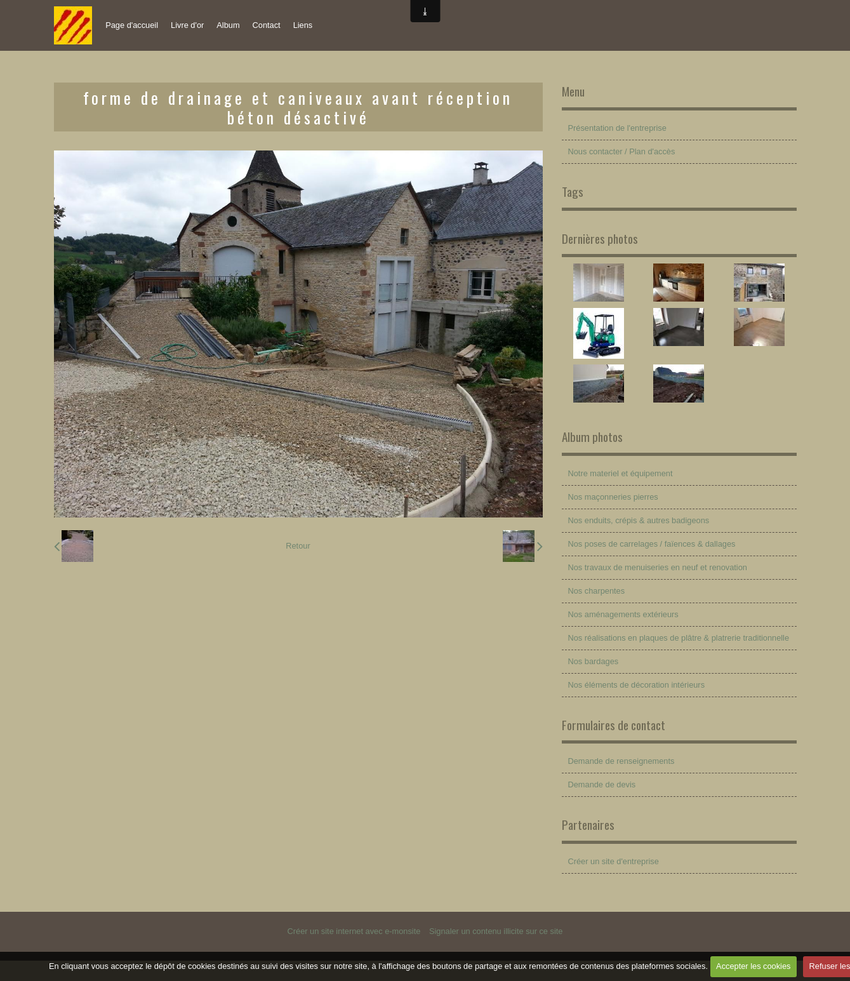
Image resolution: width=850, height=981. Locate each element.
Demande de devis (602, 784)
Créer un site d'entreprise (613, 861)
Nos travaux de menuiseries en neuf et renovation (657, 567)
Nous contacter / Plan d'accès (621, 151)
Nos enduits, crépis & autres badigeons (639, 520)
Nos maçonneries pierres (613, 497)
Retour (298, 546)
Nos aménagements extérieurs (623, 614)
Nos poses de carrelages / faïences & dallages (652, 544)
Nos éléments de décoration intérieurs (636, 685)
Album (227, 25)
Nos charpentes (596, 591)
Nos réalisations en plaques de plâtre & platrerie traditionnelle (679, 638)
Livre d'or (187, 25)
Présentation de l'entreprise (617, 128)
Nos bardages (593, 661)
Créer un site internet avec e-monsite (354, 931)
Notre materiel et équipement (620, 473)
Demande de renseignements (621, 761)
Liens (303, 25)
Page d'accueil (131, 25)
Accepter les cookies (753, 966)
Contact (267, 25)
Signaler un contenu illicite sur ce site (496, 931)
